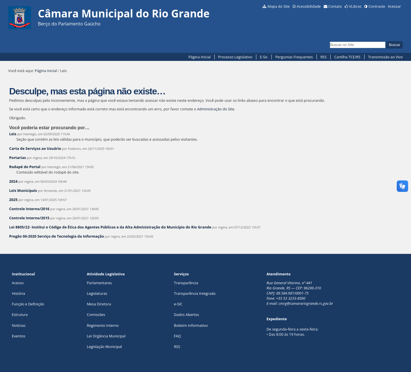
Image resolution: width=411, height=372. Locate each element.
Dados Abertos (186, 314)
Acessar (394, 6)
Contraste (376, 6)
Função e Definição (28, 304)
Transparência (186, 282)
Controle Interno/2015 (29, 217)
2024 (13, 181)
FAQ (177, 336)
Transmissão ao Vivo (385, 56)
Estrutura (20, 314)
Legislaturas (97, 293)
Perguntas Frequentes (294, 56)
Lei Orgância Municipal (106, 336)
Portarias (17, 157)
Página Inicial (199, 56)
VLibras (355, 6)
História (18, 293)
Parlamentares (99, 282)
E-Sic (264, 56)
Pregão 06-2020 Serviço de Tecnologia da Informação (56, 236)
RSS (324, 56)
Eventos (18, 336)
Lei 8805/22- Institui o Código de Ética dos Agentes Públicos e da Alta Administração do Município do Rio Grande (110, 227)
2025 (13, 199)
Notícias (19, 325)
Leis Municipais (23, 190)
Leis (12, 133)
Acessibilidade (309, 6)
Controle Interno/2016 (29, 208)
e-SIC (178, 304)
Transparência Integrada (194, 293)
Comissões (96, 314)
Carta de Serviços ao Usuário (35, 148)
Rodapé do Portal (25, 166)
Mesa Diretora (99, 304)
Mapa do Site (278, 6)
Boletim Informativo (191, 325)
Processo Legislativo (235, 56)
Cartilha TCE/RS (347, 56)
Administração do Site (215, 109)
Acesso (18, 282)
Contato (335, 6)
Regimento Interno (103, 325)
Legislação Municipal (104, 346)
